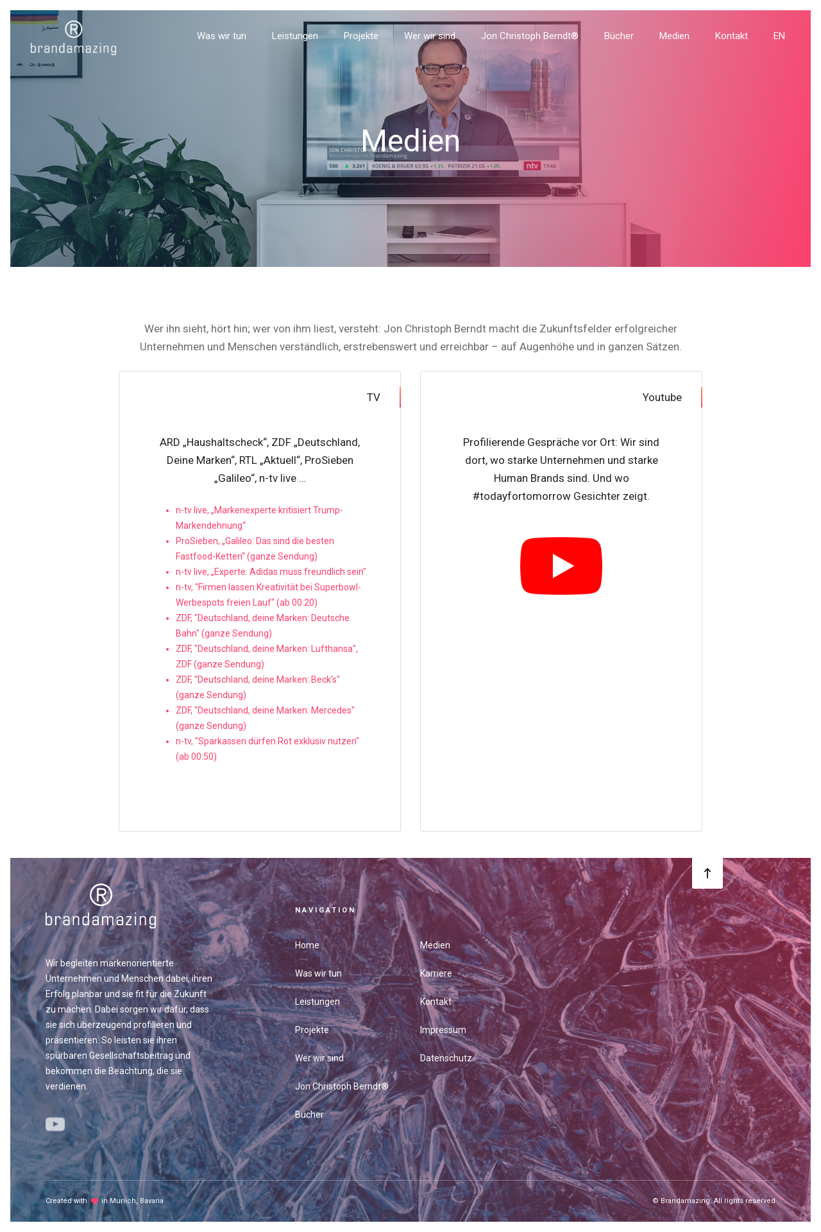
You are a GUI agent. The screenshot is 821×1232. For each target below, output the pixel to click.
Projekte (361, 36)
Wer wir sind (429, 36)
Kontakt (731, 36)
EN (779, 36)
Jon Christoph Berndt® (530, 36)
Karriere (436, 973)
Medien (674, 36)
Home (307, 945)
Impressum (443, 1030)
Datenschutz (446, 1058)
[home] (73, 33)
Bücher (619, 36)
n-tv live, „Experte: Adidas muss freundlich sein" (271, 572)
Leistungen (295, 36)
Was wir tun (221, 36)
